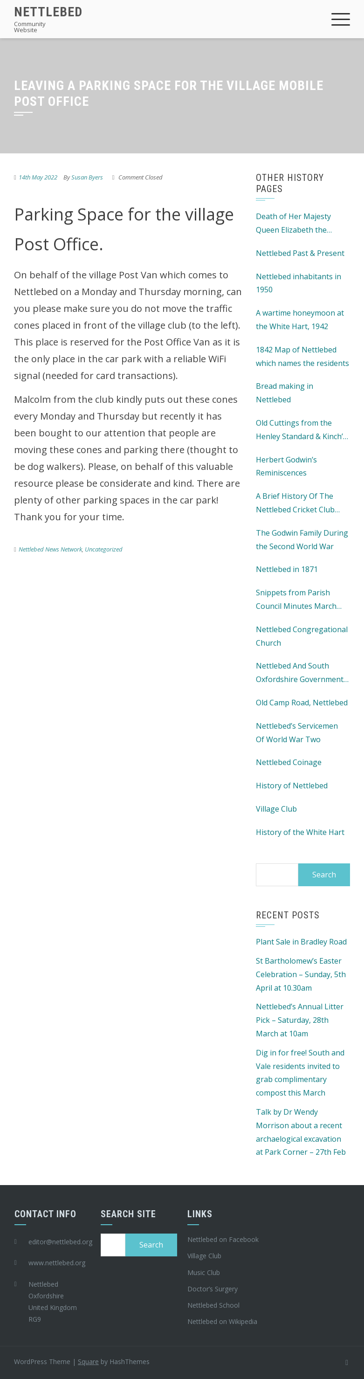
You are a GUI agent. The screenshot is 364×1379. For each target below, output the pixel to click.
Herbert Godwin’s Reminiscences (286, 466)
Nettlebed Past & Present (300, 253)
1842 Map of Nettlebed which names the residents (302, 356)
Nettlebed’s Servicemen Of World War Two (297, 733)
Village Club (276, 809)
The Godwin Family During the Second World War (302, 540)
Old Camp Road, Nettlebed (302, 702)
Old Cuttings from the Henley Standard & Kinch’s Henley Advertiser (301, 430)
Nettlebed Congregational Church (302, 636)
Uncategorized (104, 549)
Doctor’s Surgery (212, 1288)
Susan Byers (87, 177)
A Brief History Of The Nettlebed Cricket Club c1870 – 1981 (295, 504)
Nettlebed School (213, 1305)
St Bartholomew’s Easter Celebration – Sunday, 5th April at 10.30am (301, 974)
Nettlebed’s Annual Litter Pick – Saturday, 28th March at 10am (299, 1020)
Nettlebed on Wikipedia (222, 1321)
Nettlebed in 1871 (287, 569)
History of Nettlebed (292, 785)
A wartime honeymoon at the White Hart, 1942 (300, 319)
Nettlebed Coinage (289, 762)
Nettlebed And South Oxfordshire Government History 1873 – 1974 (299, 673)
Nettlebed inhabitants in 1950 (298, 283)
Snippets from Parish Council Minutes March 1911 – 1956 (296, 600)
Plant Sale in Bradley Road (301, 942)
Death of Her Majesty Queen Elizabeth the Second (293, 224)
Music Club (203, 1272)
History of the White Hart (300, 832)
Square (88, 1361)
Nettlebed (48, 12)
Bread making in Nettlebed (284, 393)
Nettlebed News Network (50, 549)
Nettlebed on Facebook (223, 1239)
